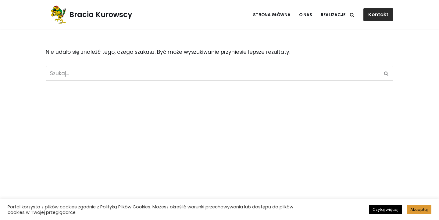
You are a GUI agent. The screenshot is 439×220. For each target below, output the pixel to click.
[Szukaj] (352, 15)
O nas (305, 15)
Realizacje (333, 15)
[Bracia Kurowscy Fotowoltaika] (89, 15)
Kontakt (378, 14)
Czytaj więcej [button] (385, 209)
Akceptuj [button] (419, 209)
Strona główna (272, 15)
